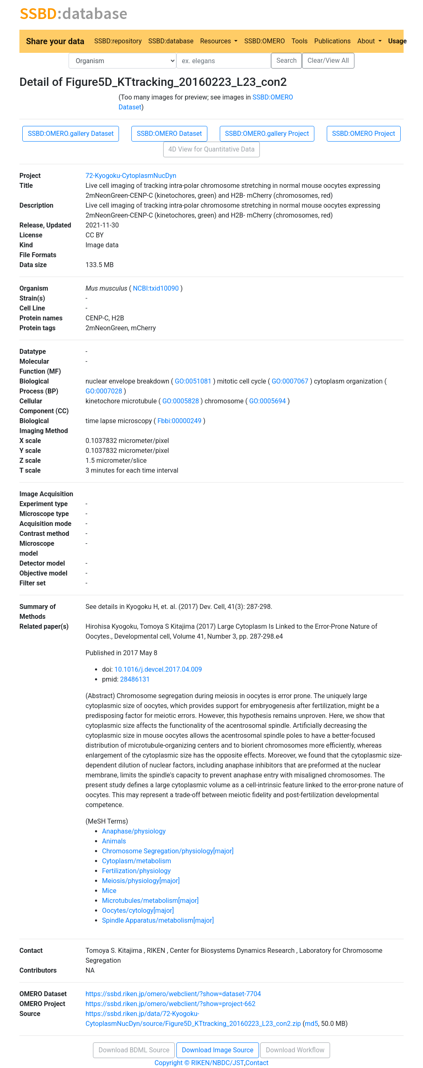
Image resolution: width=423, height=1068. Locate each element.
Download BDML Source (133, 1050)
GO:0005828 (181, 401)
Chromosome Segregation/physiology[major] (168, 851)
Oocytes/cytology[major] (138, 910)
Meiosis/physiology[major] (141, 881)
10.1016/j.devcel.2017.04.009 (158, 669)
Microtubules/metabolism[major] (150, 901)
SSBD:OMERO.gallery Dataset (71, 133)
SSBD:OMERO (264, 41)
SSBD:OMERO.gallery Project (267, 133)
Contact (257, 1063)
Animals (114, 841)
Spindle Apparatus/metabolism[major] (158, 920)
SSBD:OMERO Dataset (169, 133)
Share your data (55, 41)
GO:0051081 (193, 381)
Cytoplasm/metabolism (136, 861)
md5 (311, 1024)
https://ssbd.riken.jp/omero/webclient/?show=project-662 (171, 1004)
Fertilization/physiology (136, 871)
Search (286, 60)
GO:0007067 (290, 381)
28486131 (135, 679)
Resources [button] (216, 41)
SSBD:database (170, 41)
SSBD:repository (118, 41)
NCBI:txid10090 (156, 288)
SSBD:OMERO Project (363, 133)
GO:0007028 (105, 391)
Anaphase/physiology (134, 831)
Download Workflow (295, 1050)
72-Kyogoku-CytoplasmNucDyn (131, 176)
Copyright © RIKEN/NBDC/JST (199, 1063)
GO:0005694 (267, 401)
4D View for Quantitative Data (212, 149)
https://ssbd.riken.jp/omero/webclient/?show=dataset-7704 (173, 994)
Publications (332, 41)
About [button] (367, 41)
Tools (300, 41)
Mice (109, 891)
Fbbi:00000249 (179, 421)
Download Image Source (217, 1050)
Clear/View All (328, 60)
